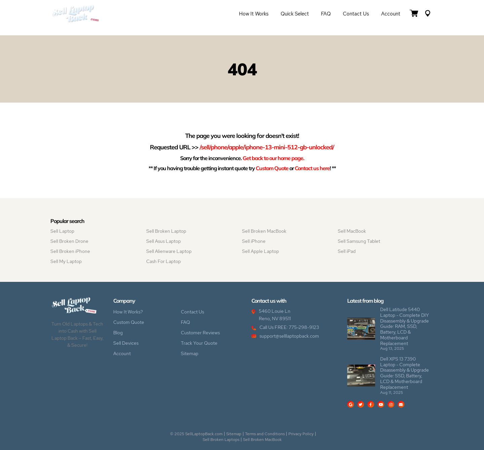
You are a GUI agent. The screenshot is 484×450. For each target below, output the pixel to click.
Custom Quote (272, 168)
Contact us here (312, 168)
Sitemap (189, 353)
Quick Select (295, 13)
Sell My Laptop (66, 261)
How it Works (254, 13)
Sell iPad (347, 251)
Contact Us (356, 13)
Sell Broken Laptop (166, 231)
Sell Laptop (62, 231)
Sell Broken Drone (69, 241)
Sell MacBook (352, 231)
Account (390, 13)
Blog (118, 333)
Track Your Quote (199, 343)
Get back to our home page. (273, 157)
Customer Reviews (200, 333)
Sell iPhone (254, 241)
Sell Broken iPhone (70, 251)
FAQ (326, 13)
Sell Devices (125, 343)
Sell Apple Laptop (260, 251)
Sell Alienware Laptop (169, 251)
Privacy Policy (301, 434)
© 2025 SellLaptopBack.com (196, 434)
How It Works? (128, 312)
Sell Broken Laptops (221, 439)
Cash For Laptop (163, 261)
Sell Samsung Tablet (359, 241)
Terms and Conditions (265, 434)
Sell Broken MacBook (264, 231)
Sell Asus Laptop (163, 241)
